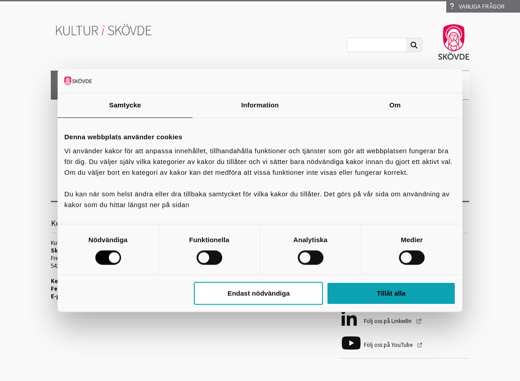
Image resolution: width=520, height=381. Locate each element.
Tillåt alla (391, 293)
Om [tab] (394, 105)
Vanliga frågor (477, 6)
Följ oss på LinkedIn (388, 321)
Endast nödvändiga (259, 293)
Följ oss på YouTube (389, 345)
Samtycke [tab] (125, 105)
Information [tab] (260, 105)
